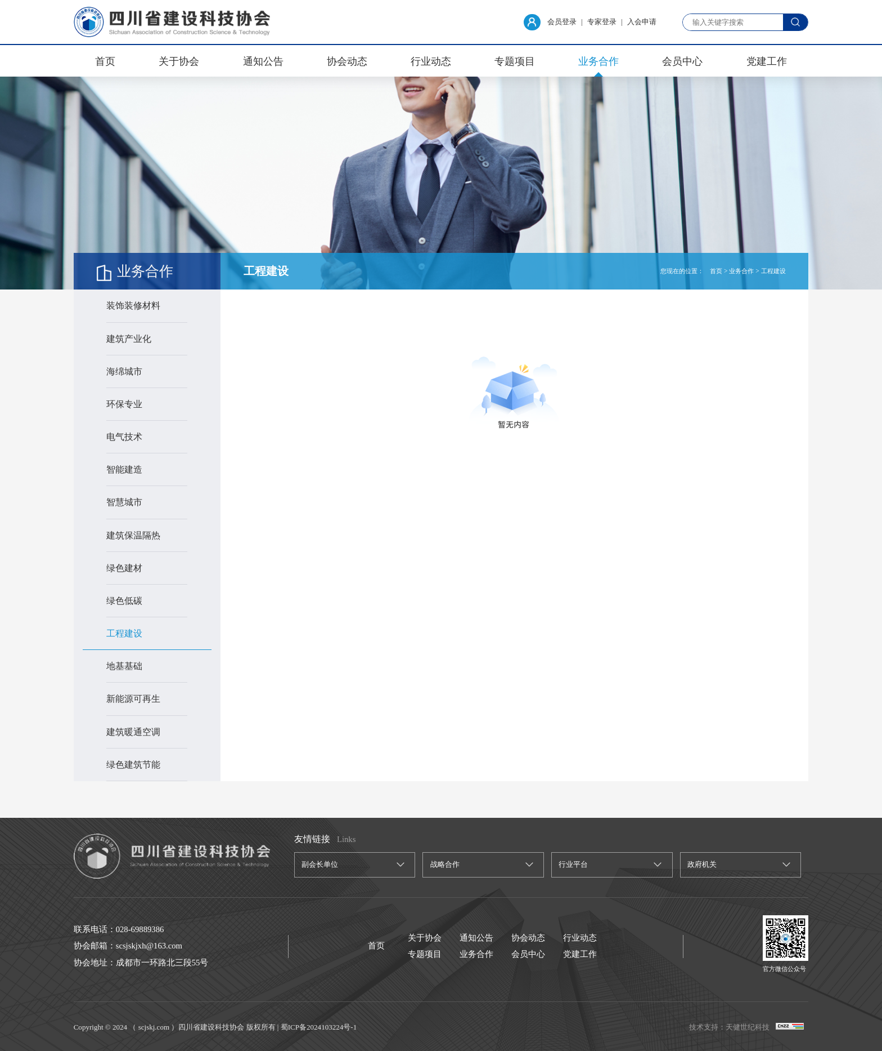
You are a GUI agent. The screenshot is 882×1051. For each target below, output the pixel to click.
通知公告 (263, 61)
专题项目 (514, 61)
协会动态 (347, 61)
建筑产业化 (128, 338)
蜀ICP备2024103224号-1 (319, 1027)
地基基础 (124, 666)
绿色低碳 (124, 600)
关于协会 (179, 61)
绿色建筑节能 (133, 764)
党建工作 (766, 61)
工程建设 (124, 633)
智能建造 (124, 469)
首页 (105, 61)
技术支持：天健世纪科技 (729, 1027)
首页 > (718, 271)
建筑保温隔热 (133, 535)
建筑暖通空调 (133, 732)
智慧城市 (124, 502)
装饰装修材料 (133, 305)
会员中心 (682, 61)
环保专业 (124, 404)
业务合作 (598, 61)
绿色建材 (124, 568)
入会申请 (641, 21)
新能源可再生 (133, 698)
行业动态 (431, 61)
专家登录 (601, 21)
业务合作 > (744, 271)
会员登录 (550, 22)
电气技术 (124, 436)
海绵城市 (124, 371)
